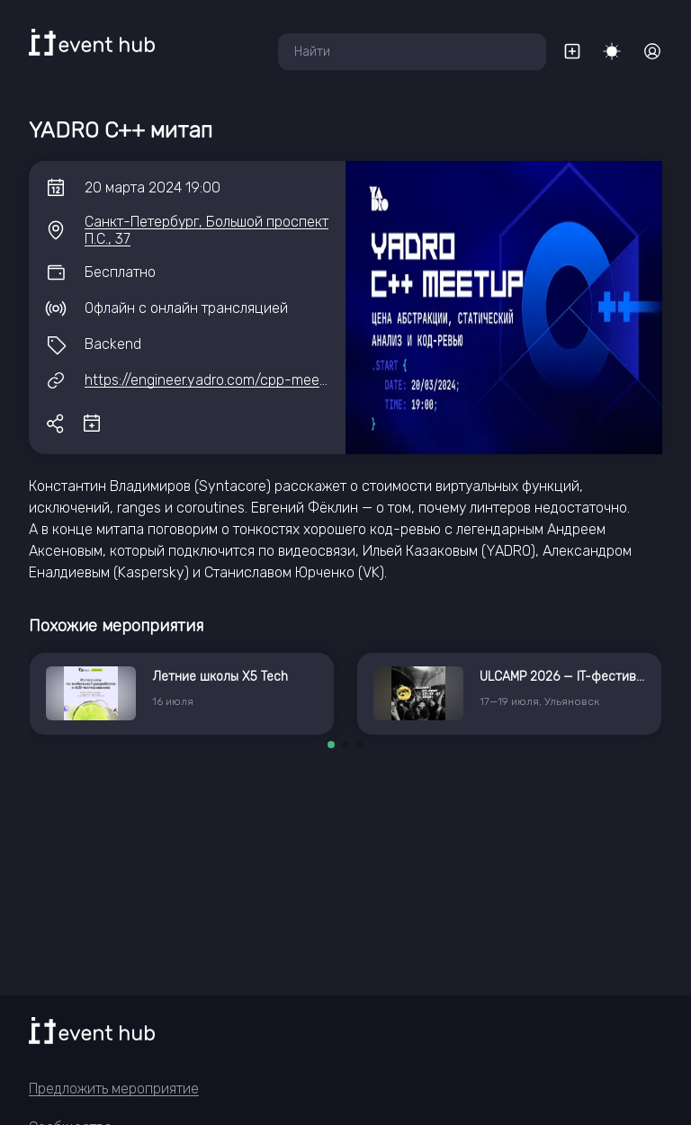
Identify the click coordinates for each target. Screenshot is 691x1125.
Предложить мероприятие (114, 1088)
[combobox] (412, 51)
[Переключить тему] (611, 51)
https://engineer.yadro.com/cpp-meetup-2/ (223, 379)
